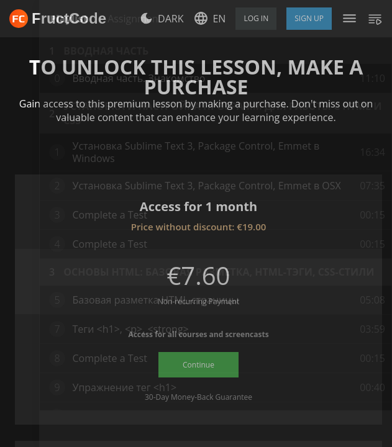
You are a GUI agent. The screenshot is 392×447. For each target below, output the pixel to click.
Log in (256, 18)
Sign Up (309, 18)
